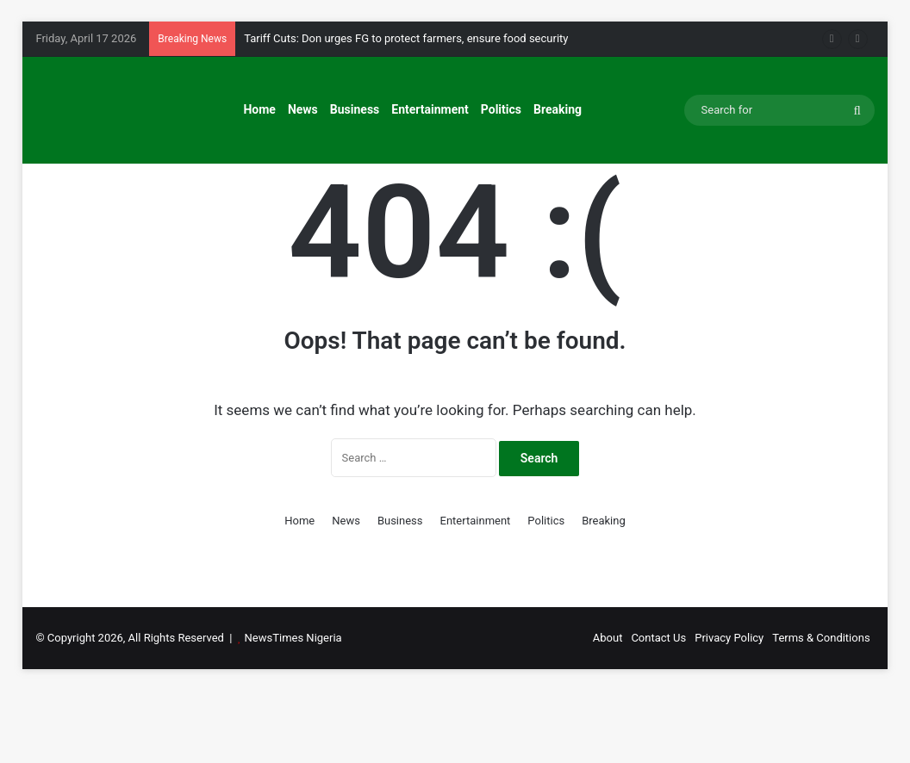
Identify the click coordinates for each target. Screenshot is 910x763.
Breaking (557, 109)
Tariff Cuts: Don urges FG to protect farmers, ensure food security (406, 38)
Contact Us (658, 710)
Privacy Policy (729, 710)
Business (354, 109)
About (608, 710)
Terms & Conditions (820, 710)
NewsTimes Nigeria (293, 710)
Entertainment (430, 109)
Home (259, 109)
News (303, 109)
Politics (501, 109)
